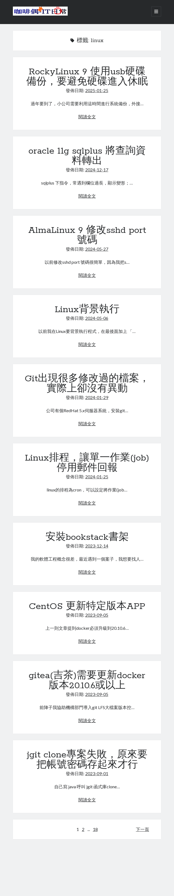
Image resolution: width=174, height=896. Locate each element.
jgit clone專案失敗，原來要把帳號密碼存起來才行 (87, 760)
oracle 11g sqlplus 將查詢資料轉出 (87, 156)
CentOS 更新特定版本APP (87, 606)
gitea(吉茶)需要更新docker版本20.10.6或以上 (87, 681)
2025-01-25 (96, 90)
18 (95, 829)
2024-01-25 (96, 476)
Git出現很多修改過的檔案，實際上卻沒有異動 (87, 384)
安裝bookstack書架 (87, 537)
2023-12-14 (96, 545)
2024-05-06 (96, 318)
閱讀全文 (87, 116)
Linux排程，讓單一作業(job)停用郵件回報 (87, 463)
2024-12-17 (96, 169)
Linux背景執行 (87, 309)
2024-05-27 (96, 248)
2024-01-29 (96, 397)
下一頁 (142, 829)
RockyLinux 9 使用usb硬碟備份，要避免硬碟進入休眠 (87, 77)
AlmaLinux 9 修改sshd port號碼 (87, 235)
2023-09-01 (96, 773)
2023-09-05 (96, 614)
